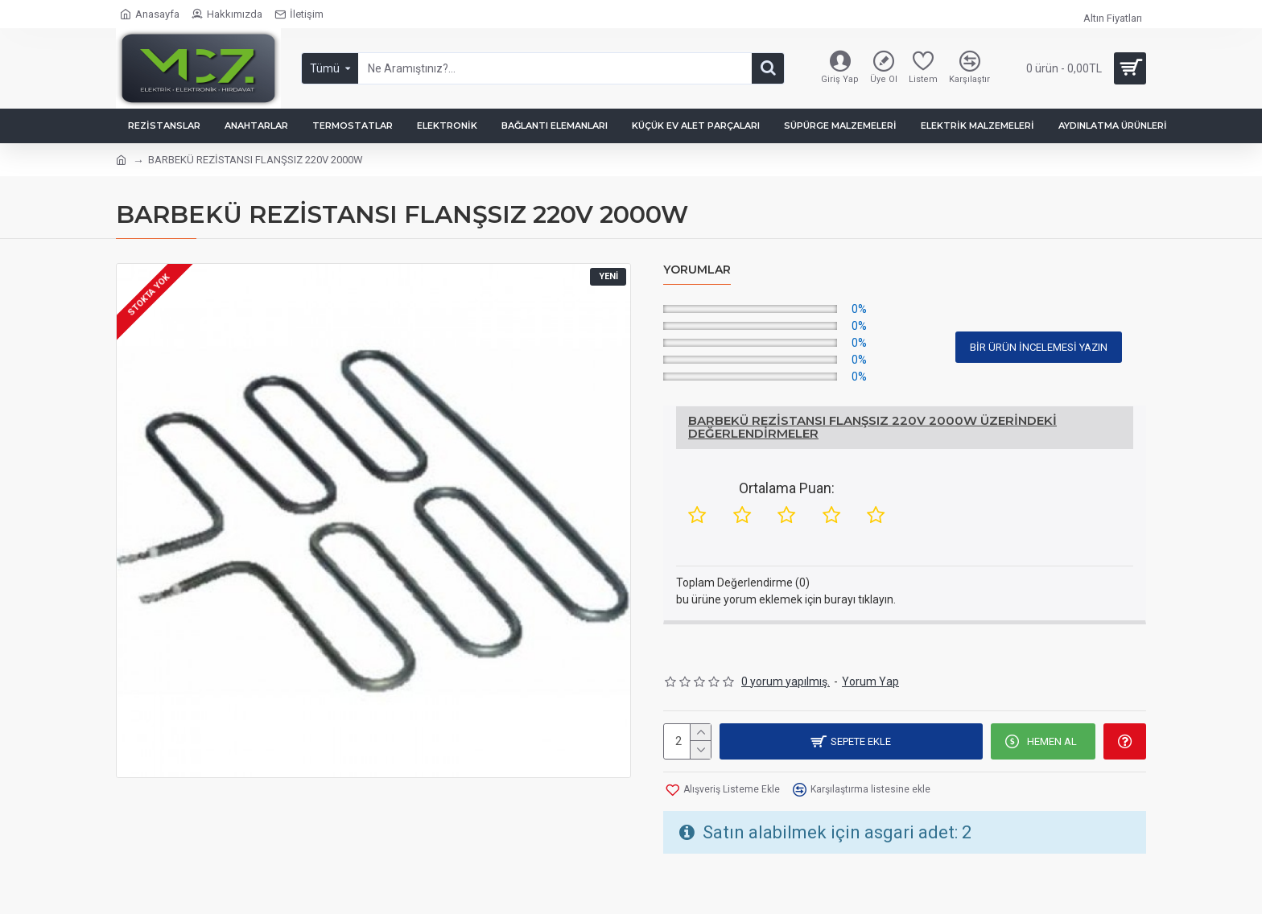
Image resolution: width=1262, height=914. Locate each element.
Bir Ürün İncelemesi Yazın (1038, 347)
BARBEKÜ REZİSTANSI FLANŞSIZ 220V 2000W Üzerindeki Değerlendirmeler (872, 427)
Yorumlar (697, 270)
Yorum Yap (870, 681)
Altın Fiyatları (1112, 18)
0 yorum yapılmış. (785, 681)
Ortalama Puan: (787, 488)
